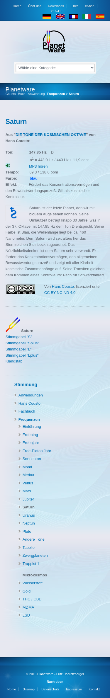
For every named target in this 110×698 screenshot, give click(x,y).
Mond (27, 467)
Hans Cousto (62, 286)
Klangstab (14, 361)
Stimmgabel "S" (19, 337)
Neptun (29, 523)
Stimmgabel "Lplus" (22, 355)
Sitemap (28, 689)
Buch (22, 94)
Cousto (11, 94)
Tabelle (29, 547)
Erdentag (30, 435)
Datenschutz (50, 689)
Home (17, 6)
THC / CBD (32, 599)
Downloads (56, 6)
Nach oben (55, 681)
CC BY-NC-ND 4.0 (59, 292)
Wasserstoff (33, 583)
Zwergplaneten (35, 555)
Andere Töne (34, 539)
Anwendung (36, 94)
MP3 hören (38, 166)
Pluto (27, 531)
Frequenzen (56, 94)
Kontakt (94, 689)
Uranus (29, 515)
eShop (89, 6)
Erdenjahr (31, 442)
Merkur (28, 475)
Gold (27, 591)
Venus (28, 483)
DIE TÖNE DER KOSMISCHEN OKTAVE (51, 134)
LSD (26, 615)
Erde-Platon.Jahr (37, 451)
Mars (27, 491)
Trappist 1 (31, 563)
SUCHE (56, 11)
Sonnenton (32, 459)
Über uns (34, 6)
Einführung (32, 426)
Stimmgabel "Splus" (22, 343)
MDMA (28, 607)
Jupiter (28, 499)
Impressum (74, 689)
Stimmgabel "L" (19, 349)
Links (74, 6)
